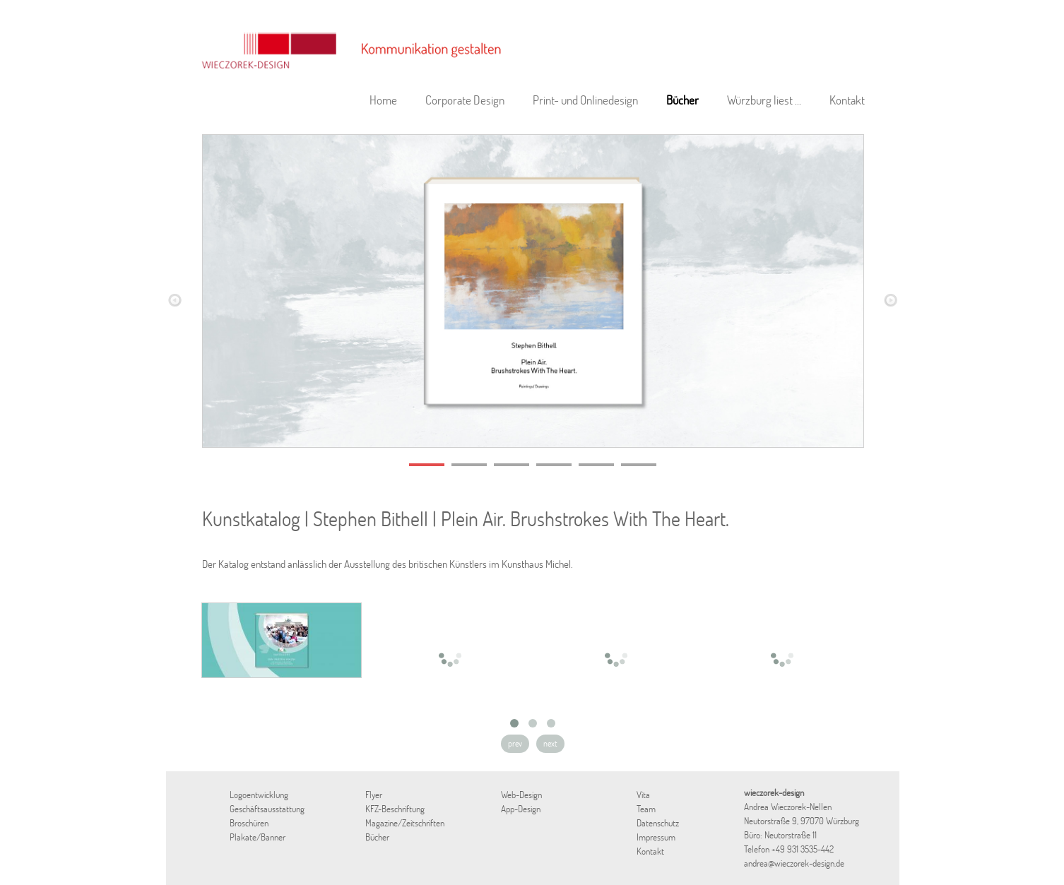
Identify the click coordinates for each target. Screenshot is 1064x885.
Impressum (656, 837)
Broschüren (249, 822)
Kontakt (847, 100)
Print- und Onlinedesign (585, 100)
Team (646, 808)
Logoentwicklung (259, 794)
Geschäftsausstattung (267, 808)
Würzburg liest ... (764, 100)
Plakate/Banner (257, 837)
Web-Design (521, 794)
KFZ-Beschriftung (395, 808)
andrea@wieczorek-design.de (794, 863)
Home (383, 100)
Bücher (682, 100)
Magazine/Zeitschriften (404, 822)
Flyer (373, 794)
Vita (643, 794)
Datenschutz (658, 822)
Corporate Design (464, 100)
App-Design (520, 808)
